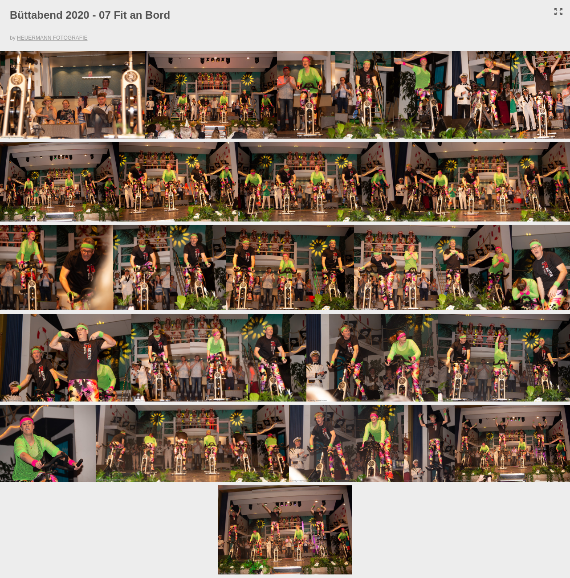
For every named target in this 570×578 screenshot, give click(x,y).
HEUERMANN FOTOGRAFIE (52, 38)
